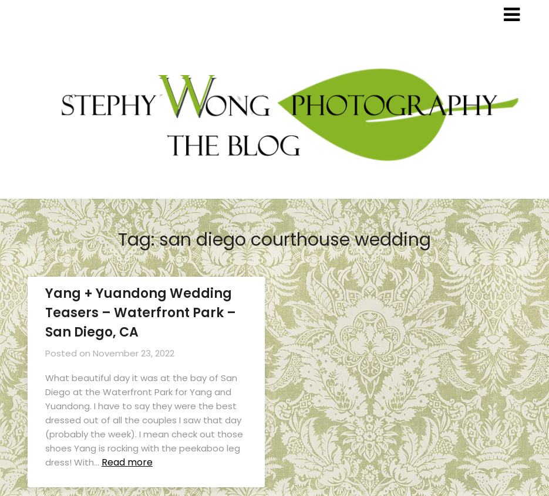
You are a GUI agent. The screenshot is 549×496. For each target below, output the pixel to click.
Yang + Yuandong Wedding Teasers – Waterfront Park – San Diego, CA (140, 312)
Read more (127, 462)
